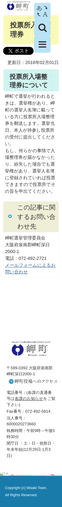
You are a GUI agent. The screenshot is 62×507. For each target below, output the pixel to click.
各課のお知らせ (29, 398)
